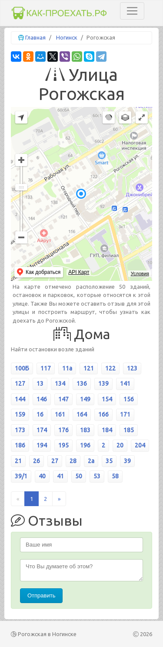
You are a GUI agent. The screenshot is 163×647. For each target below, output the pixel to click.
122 (110, 368)
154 (107, 399)
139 (103, 383)
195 (63, 445)
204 (140, 445)
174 (42, 430)
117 (45, 368)
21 (18, 460)
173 (20, 430)
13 (40, 383)
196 (85, 445)
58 (115, 476)
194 (42, 445)
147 (63, 399)
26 (36, 460)
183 (85, 430)
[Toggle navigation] (132, 11)
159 (20, 414)
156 (128, 399)
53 (96, 476)
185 (128, 430)
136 (82, 383)
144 (20, 399)
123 (132, 368)
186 (20, 445)
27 (54, 460)
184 (107, 430)
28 (73, 460)
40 (42, 476)
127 (20, 383)
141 (125, 383)
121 (88, 368)
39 (127, 460)
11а (67, 368)
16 (40, 414)
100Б (22, 368)
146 (42, 399)
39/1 (21, 476)
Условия (140, 273)
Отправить (41, 595)
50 (78, 476)
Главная (35, 37)
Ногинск (66, 37)
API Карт (78, 272)
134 (60, 383)
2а (91, 460)
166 (103, 414)
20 (119, 445)
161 (60, 414)
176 (63, 430)
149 (85, 399)
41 (60, 476)
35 (109, 460)
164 (82, 414)
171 (125, 414)
